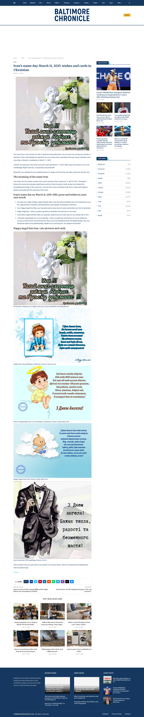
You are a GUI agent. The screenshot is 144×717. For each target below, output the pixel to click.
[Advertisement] (72, 40)
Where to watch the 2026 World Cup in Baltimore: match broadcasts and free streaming (121, 142)
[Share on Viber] (62, 581)
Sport (111, 3)
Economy (66, 3)
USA (40, 3)
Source (16, 572)
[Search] (129, 3)
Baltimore (33, 3)
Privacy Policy (117, 714)
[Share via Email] (72, 581)
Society (86, 3)
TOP (114, 206)
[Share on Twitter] (36, 581)
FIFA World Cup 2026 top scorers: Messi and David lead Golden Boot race (104, 118)
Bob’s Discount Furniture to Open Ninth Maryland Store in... (121, 680)
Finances (76, 3)
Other (119, 3)
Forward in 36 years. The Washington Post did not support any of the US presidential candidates (55, 688)
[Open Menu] (14, 3)
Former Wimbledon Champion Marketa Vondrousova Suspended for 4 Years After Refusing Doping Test (113, 95)
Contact (127, 15)
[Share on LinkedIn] (44, 581)
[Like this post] (26, 581)
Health (95, 3)
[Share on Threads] (67, 581)
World (48, 3)
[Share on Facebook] (31, 581)
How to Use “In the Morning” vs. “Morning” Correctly (55, 704)
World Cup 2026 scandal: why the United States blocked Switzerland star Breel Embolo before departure (104, 143)
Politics (57, 3)
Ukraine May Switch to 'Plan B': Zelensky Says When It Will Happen (86, 689)
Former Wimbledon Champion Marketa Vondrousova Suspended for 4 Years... (121, 690)
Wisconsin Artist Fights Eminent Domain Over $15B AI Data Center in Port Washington (56, 698)
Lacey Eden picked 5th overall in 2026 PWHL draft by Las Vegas (122, 117)
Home (24, 3)
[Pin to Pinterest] (40, 581)
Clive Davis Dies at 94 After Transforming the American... (121, 700)
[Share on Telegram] (58, 581)
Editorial (105, 714)
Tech (103, 3)
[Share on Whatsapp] (53, 581)
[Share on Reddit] (49, 581)
